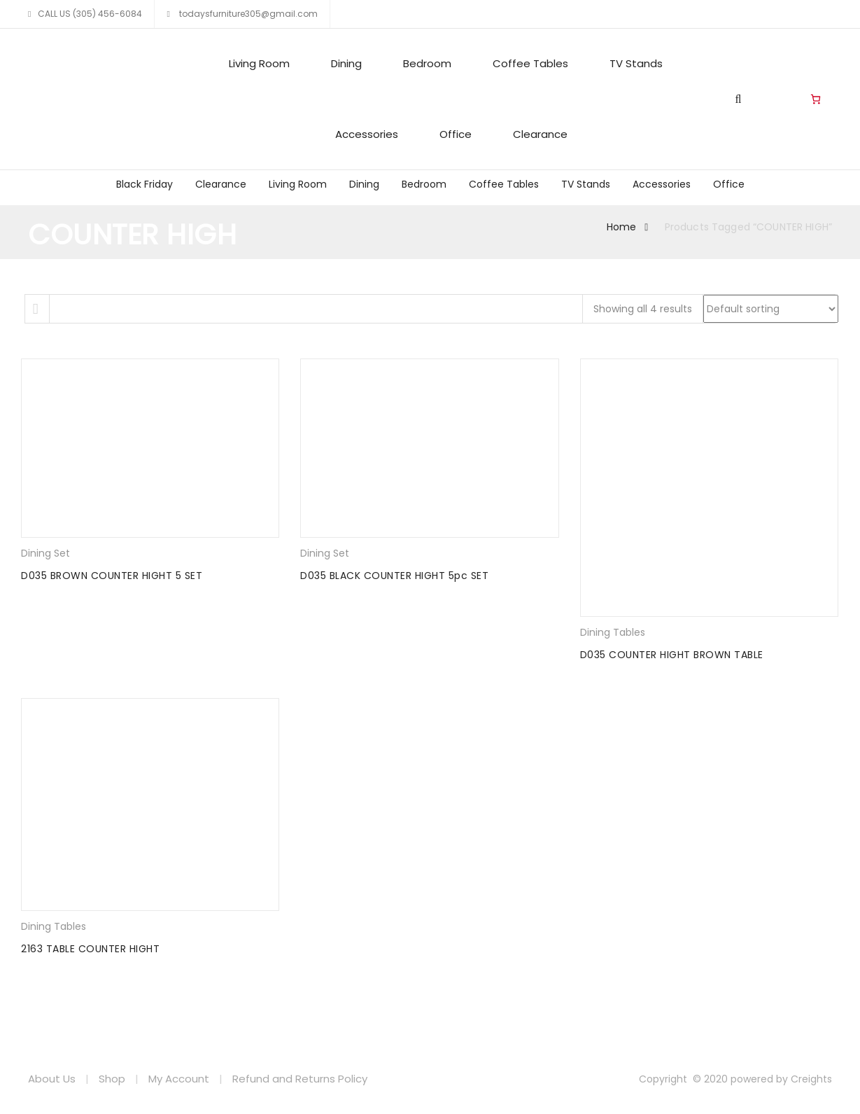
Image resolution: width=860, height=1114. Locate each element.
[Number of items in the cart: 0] (815, 99)
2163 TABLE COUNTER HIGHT (90, 949)
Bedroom (427, 63)
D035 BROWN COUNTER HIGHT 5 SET (111, 576)
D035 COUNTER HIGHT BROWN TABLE (671, 655)
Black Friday (144, 184)
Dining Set (45, 553)
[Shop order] (770, 309)
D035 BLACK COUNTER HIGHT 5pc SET (394, 576)
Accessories (366, 134)
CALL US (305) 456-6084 (90, 14)
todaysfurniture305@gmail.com (247, 14)
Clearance (540, 134)
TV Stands (636, 63)
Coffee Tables (530, 63)
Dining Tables (612, 632)
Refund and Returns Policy (299, 1078)
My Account (178, 1078)
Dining (346, 63)
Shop (112, 1078)
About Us (52, 1078)
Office (455, 134)
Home (622, 227)
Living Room (259, 63)
